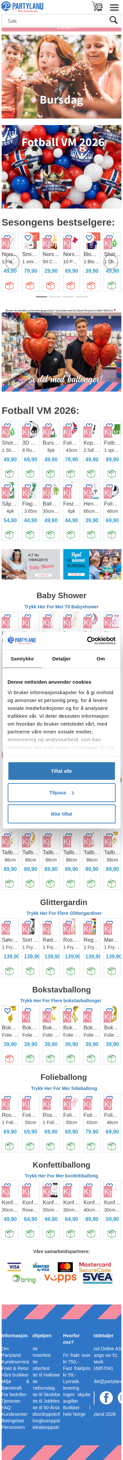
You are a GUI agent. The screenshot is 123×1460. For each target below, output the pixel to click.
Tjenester (10, 1401)
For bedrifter (13, 1394)
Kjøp (47, 243)
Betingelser (12, 1420)
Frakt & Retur (15, 1368)
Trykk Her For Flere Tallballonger (61, 825)
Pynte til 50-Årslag (44, 1407)
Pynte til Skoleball (44, 1394)
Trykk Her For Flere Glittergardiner (64, 913)
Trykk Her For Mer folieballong (64, 1088)
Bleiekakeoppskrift (44, 1427)
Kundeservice (15, 1361)
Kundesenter (14, 1414)
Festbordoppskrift (43, 1414)
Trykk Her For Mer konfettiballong (61, 1175)
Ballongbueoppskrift (46, 1420)
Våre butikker (14, 1374)
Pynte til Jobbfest (43, 1401)
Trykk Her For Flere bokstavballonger (61, 1000)
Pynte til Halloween (45, 1374)
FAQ (5, 1407)
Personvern (13, 1427)
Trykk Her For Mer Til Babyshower (61, 606)
